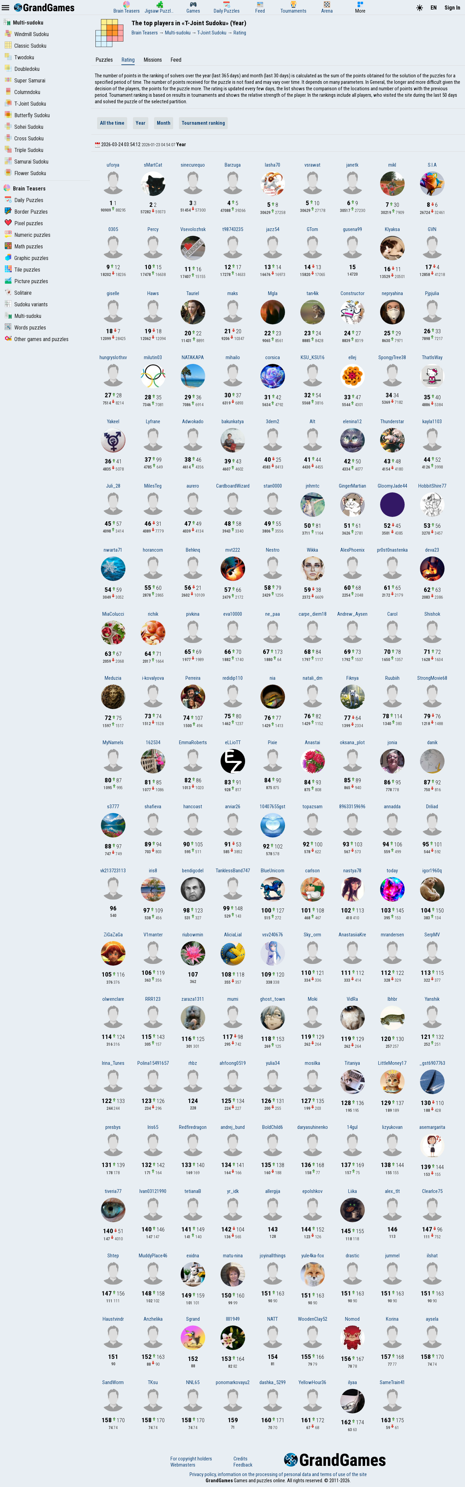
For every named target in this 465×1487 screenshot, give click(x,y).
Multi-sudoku (23, 22)
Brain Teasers (24, 188)
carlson (312, 871)
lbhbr (392, 999)
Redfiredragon (193, 1127)
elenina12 (352, 421)
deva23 (432, 550)
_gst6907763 (432, 1063)
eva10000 (232, 614)
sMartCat (153, 165)
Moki (312, 999)
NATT (272, 1319)
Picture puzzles (26, 281)
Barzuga (233, 165)
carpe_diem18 (313, 614)
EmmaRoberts (193, 742)
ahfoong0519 (233, 1063)
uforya (113, 165)
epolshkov (312, 1191)
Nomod (352, 1319)
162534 (153, 742)
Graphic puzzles (26, 258)
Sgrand (193, 1319)
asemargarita (432, 1127)
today (392, 871)
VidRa (352, 999)
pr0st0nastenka (392, 550)
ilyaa (352, 1382)
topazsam (312, 806)
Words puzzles (25, 327)
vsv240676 (272, 935)
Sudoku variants (26, 304)
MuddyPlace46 (153, 1256)
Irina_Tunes (113, 1063)
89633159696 (352, 806)
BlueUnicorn (272, 871)
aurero (192, 486)
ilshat (432, 1256)
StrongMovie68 (432, 678)
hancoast (192, 806)
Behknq (193, 550)
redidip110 (233, 678)
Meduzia (113, 678)
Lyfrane (153, 421)
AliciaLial (233, 935)
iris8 (153, 871)
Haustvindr (113, 1319)
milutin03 (153, 357)
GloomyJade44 (392, 486)
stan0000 (273, 486)
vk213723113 (113, 871)
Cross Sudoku (24, 138)
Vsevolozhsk (193, 229)
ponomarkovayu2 (233, 1382)
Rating (128, 60)
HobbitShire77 (432, 486)
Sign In (452, 7)
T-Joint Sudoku (25, 104)
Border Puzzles (26, 212)
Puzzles (104, 60)
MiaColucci (113, 614)
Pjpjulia (432, 293)
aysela (432, 1319)
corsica (272, 357)
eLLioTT (233, 742)
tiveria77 (113, 1191)
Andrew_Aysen (352, 614)
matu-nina (233, 1256)
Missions (153, 60)
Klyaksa (392, 229)
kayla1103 (432, 421)
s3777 (113, 806)
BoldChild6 (272, 1127)
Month (163, 123)
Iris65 (153, 1127)
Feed (175, 60)
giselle (113, 293)
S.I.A (432, 165)
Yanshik (432, 999)
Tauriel (192, 293)
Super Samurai (25, 80)
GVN (432, 229)
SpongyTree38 (392, 357)
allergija (272, 1191)
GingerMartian (352, 486)
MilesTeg (153, 486)
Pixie (272, 742)
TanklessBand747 (233, 871)
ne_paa (272, 614)
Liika (352, 1191)
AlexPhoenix (352, 550)
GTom (312, 229)
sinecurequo (193, 165)
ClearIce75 (432, 1191)
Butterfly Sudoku (27, 115)
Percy (153, 229)
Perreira (192, 678)
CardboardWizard (233, 486)
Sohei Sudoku (24, 127)
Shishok (432, 614)
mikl (392, 165)
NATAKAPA (193, 357)
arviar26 (232, 806)
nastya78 (352, 871)
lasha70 (272, 165)
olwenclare (113, 999)
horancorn (153, 550)
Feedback (243, 1465)
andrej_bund (233, 1127)
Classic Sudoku (25, 46)
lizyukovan (392, 1127)
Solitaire (18, 293)
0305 (113, 229)
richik (153, 614)
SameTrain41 (392, 1382)
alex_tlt (392, 1191)
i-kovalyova (153, 678)
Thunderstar (392, 421)
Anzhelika (153, 1319)
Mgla (273, 293)
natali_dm (312, 678)
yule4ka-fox (312, 1256)
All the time (112, 123)
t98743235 (232, 229)
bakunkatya (233, 421)
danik (432, 742)
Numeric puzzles (27, 235)
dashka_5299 (272, 1382)
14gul (352, 1127)
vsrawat (312, 165)
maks (232, 293)
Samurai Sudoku (26, 161)
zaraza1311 (192, 999)
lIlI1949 (233, 1319)
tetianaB (192, 1191)
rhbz (193, 1063)
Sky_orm (312, 935)
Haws (153, 293)
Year (141, 123)
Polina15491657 (153, 1063)
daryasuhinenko (312, 1127)
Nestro (273, 550)
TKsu (153, 1382)
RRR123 (153, 999)
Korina (392, 1319)
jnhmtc (312, 486)
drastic (352, 1256)
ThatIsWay (432, 357)
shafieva (153, 806)
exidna (192, 1256)
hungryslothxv (113, 357)
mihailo (233, 357)
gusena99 (352, 229)
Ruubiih (392, 678)
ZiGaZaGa (113, 935)
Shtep (113, 1256)
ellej (352, 357)
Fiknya (352, 678)
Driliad (432, 806)
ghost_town (272, 999)
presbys (113, 1127)
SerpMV (432, 935)
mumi (232, 999)
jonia (392, 742)
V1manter (153, 935)
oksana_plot (352, 742)
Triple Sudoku (24, 150)
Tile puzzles (22, 269)
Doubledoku (22, 69)
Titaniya (352, 1063)
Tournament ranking (203, 123)
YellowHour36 (312, 1382)
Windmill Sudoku (27, 34)
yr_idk (233, 1191)
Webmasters (182, 1465)
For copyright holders (191, 1459)
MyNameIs (113, 742)
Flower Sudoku (25, 173)
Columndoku (22, 92)
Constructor (352, 293)
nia (272, 678)
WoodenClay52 (312, 1319)
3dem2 (272, 421)
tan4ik (312, 293)
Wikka (312, 550)
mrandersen (392, 935)
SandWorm (113, 1382)
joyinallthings (273, 1256)
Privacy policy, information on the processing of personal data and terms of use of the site (278, 1474)
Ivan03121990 (152, 1191)
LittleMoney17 (392, 1063)
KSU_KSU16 (313, 357)
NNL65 (192, 1382)
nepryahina (392, 293)
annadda (392, 806)
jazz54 (272, 229)
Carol (392, 614)
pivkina (192, 614)
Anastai (312, 742)
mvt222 (232, 550)
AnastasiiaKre (352, 935)
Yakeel (113, 421)
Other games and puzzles (37, 339)
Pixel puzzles (24, 223)
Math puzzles (24, 246)
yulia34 (273, 1063)
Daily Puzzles (24, 200)
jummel (392, 1256)
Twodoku (19, 57)
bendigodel (193, 871)
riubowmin (192, 935)
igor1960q (432, 871)
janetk (352, 165)
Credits (240, 1459)
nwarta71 (113, 550)
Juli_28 (113, 486)
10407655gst (272, 806)
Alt (312, 421)
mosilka (312, 1063)
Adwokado (193, 421)
